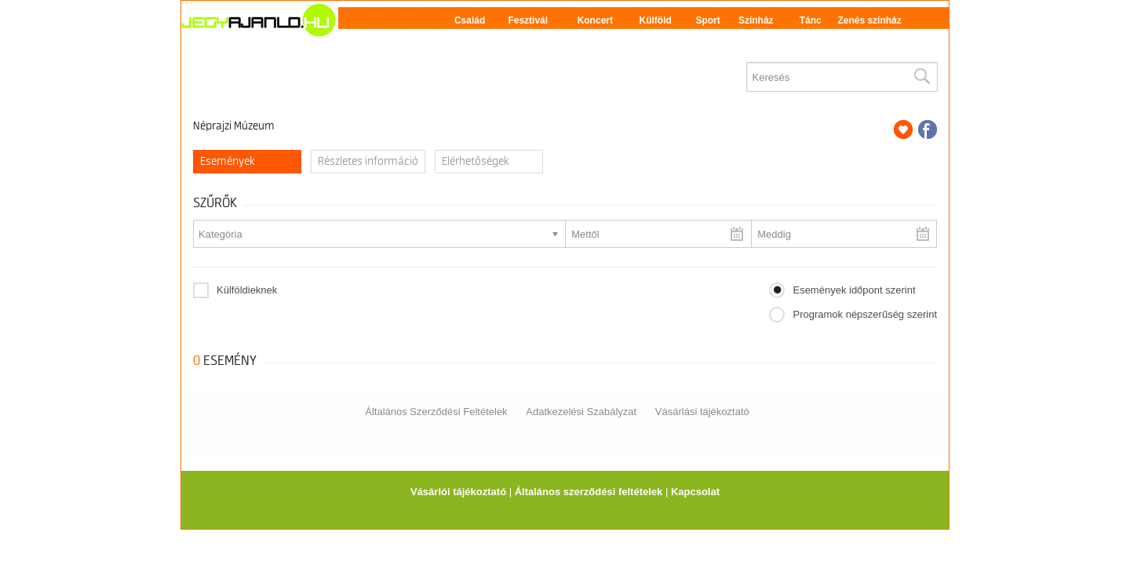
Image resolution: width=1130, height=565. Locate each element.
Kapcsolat (695, 492)
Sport (707, 20)
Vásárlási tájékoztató (702, 411)
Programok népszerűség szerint (865, 314)
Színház (756, 20)
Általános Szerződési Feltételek (436, 411)
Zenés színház (869, 20)
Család (469, 20)
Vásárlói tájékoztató (458, 492)
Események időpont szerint (854, 290)
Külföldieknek (247, 290)
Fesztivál (528, 20)
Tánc (811, 20)
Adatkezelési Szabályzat (581, 411)
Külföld (656, 20)
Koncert (595, 20)
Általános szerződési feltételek (589, 492)
